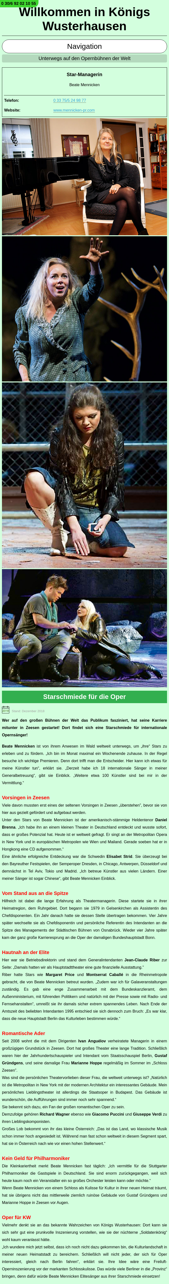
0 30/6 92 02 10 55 (18, 3)
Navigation (84, 46)
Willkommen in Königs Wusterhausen (84, 19)
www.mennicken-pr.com (74, 110)
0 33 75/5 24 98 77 (69, 100)
